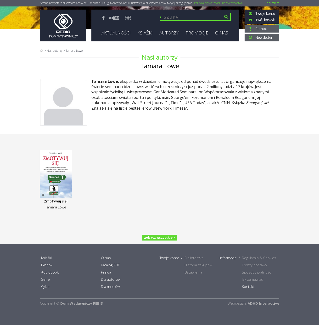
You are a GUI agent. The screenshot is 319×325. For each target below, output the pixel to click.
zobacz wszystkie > (159, 237)
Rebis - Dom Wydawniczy (63, 25)
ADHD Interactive (263, 303)
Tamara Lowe (55, 207)
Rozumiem (272, 3)
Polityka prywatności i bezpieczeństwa (218, 3)
